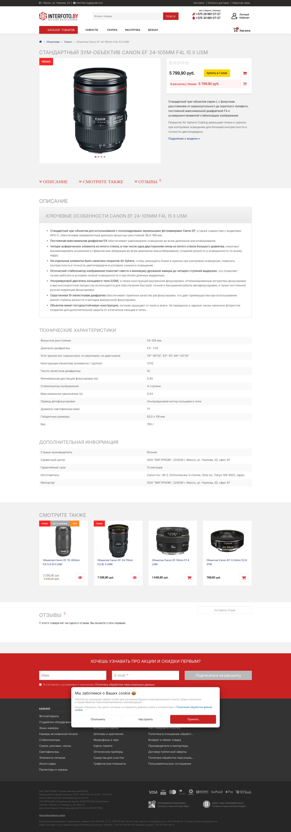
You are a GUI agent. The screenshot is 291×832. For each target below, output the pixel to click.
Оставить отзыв (224, 610)
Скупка (112, 29)
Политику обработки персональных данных (125, 684)
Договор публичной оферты (167, 751)
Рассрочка (132, 29)
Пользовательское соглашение (169, 763)
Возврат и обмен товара (164, 740)
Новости (92, 29)
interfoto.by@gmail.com (88, 2)
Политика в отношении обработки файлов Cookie (172, 734)
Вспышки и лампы (106, 728)
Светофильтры (49, 751)
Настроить (145, 719)
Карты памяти (103, 746)
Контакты (199, 2)
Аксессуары (47, 763)
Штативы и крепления (108, 734)
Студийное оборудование (56, 722)
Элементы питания (52, 757)
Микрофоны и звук (106, 740)
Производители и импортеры (168, 746)
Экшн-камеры (48, 728)
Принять (193, 719)
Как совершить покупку (164, 728)
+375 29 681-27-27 (206, 14)
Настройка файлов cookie (52, 815)
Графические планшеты (110, 763)
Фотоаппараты (49, 716)
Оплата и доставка (218, 2)
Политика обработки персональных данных (172, 757)
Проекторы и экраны (53, 769)
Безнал (153, 29)
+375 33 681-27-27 (206, 18)
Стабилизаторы (49, 740)
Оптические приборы (108, 751)
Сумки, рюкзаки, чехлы (55, 746)
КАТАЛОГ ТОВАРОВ (61, 30)
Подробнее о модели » (184, 138)
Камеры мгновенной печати (58, 734)
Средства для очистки (109, 757)
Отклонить (98, 719)
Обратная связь (241, 2)
